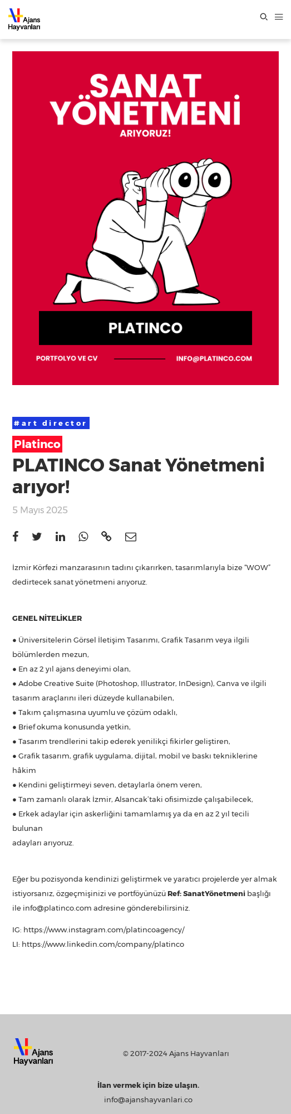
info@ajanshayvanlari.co (148, 1099)
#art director (51, 423)
